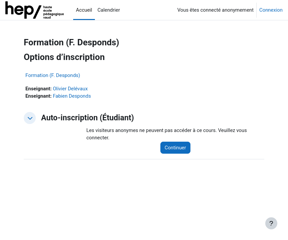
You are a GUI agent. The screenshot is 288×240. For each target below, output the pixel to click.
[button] (30, 118)
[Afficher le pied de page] (271, 223)
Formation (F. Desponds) (52, 75)
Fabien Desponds (72, 96)
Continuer (175, 148)
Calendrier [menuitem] (109, 10)
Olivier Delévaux (70, 89)
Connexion (271, 10)
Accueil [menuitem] (84, 10)
